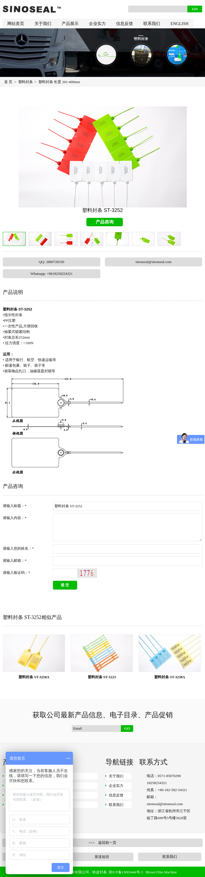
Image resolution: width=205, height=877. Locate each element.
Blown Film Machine (161, 872)
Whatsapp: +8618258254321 (51, 273)
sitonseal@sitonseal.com (153, 262)
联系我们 (151, 23)
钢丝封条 (62, 776)
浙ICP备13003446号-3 (126, 872)
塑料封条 (25, 82)
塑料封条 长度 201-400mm (59, 82)
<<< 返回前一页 (103, 843)
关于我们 (42, 23)
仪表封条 (62, 786)
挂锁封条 (62, 795)
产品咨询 (105, 222)
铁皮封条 (99, 872)
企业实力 (97, 23)
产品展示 (70, 23)
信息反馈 (124, 23)
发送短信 (102, 857)
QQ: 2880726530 (51, 262)
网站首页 (15, 23)
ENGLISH (179, 23)
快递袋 (60, 805)
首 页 (8, 82)
